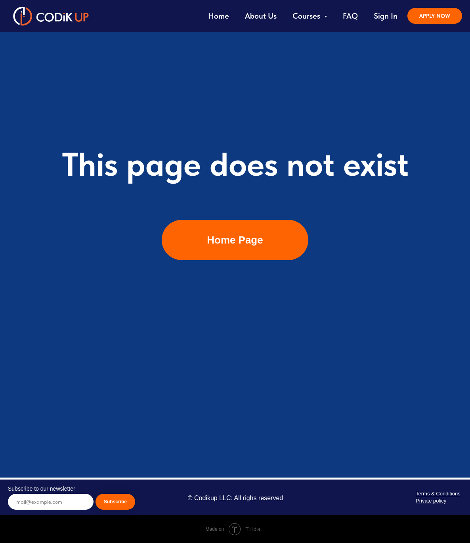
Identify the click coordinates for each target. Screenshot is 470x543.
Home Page (235, 240)
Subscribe (115, 502)
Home (218, 16)
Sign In (385, 16)
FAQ (350, 16)
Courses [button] (307, 16)
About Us (261, 16)
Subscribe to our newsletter (41, 488)
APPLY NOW (434, 16)
